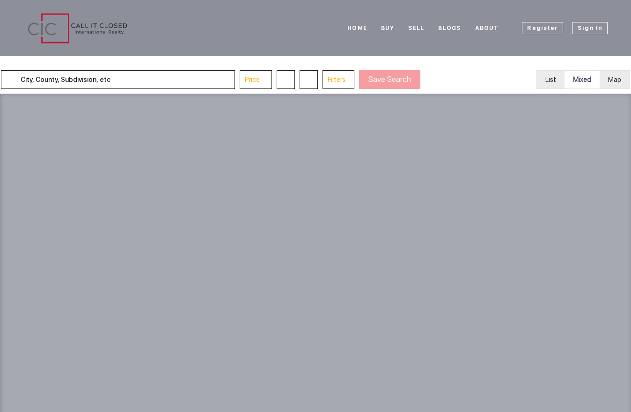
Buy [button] (387, 28)
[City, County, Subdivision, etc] (130, 79)
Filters (345, 79)
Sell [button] (416, 28)
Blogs (449, 28)
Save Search (398, 79)
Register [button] (542, 28)
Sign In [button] (590, 28)
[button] (20, 79)
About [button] (487, 28)
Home (357, 28)
